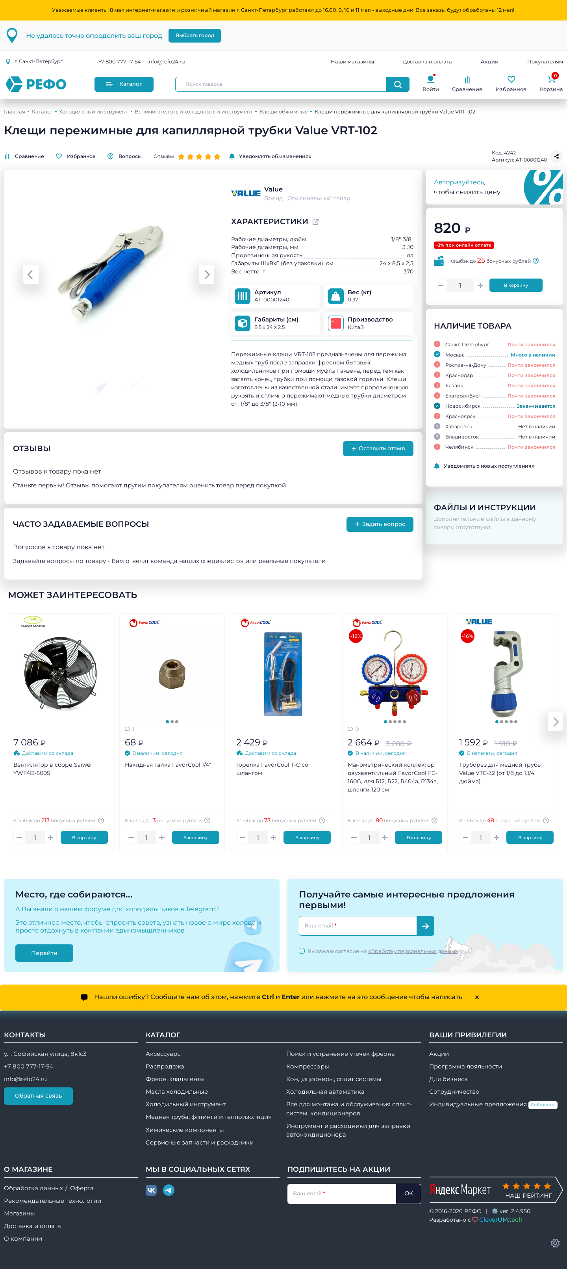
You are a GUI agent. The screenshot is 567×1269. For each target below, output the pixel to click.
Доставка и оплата (427, 61)
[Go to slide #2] (135, 387)
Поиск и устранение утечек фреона (340, 1053)
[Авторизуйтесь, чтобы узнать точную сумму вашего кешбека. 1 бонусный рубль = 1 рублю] (102, 820)
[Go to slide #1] (102, 387)
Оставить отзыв (378, 448)
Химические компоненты (185, 1129)
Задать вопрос (380, 524)
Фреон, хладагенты (175, 1079)
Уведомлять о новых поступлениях (484, 466)
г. (34, 61)
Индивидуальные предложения (493, 1105)
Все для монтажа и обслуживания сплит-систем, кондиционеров (349, 1109)
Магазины (19, 1213)
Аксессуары (164, 1053)
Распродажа (165, 1066)
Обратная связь (38, 1095)
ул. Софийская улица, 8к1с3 (45, 1053)
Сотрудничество (454, 1091)
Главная (14, 111)
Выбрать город (195, 35)
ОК (408, 1193)
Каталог (124, 83)
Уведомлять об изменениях (270, 156)
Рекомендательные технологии (52, 1200)
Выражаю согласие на (383, 951)
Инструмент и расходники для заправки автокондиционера (348, 1130)
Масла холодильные (177, 1091)
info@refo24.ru (166, 61)
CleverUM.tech (501, 1219)
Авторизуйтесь (459, 182)
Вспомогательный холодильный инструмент (194, 111)
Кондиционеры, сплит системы (334, 1079)
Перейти (44, 952)
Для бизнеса (448, 1079)
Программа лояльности (465, 1066)
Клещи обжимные (283, 111)
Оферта (82, 1188)
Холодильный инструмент (93, 111)
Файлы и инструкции (485, 507)
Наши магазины (352, 61)
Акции (489, 61)
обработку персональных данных (413, 951)
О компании (23, 1238)
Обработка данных (33, 1188)
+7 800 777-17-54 (119, 61)
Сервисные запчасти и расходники (200, 1142)
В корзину (516, 285)
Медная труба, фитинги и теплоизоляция (209, 1116)
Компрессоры (307, 1066)
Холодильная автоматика (325, 1091)
